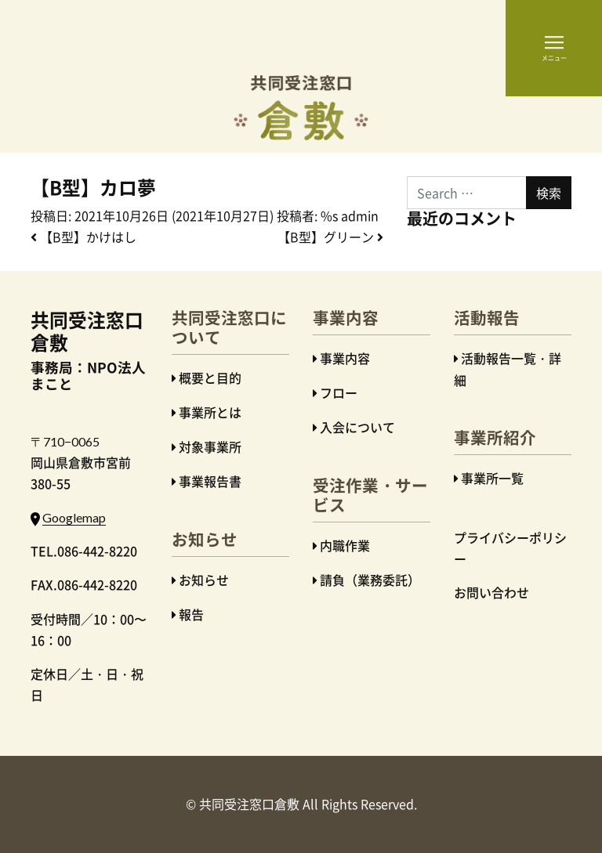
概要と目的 (210, 377)
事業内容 (345, 358)
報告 (191, 614)
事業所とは (210, 412)
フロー (338, 392)
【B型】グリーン (330, 236)
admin (360, 215)
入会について (357, 426)
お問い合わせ (491, 592)
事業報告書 (210, 481)
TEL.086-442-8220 (84, 550)
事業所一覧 (492, 477)
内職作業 (345, 545)
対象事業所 (210, 446)
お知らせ (204, 579)
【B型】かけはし (83, 236)
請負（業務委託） (370, 579)
